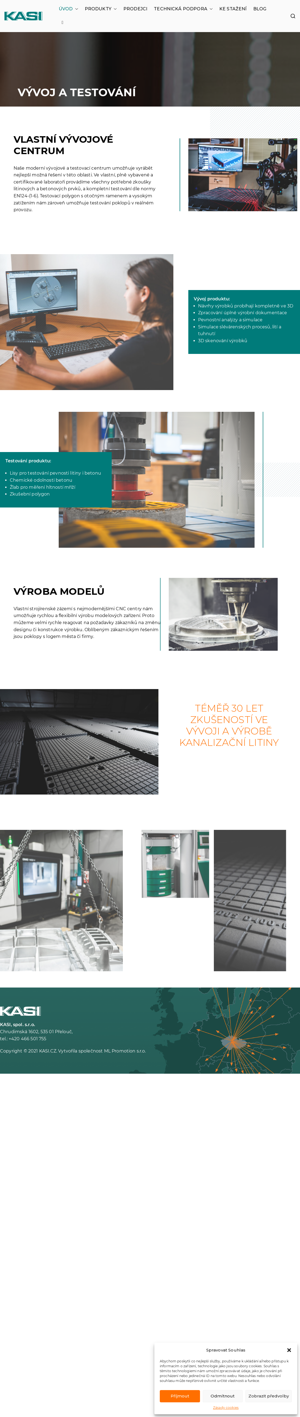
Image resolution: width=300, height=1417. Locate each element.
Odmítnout (223, 1396)
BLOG (260, 8)
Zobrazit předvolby (268, 1396)
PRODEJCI (135, 8)
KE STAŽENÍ (233, 8)
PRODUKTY (101, 9)
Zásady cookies (226, 1408)
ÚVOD (68, 9)
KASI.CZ (47, 1051)
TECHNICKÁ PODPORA (183, 9)
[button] (289, 1350)
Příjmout (180, 1396)
